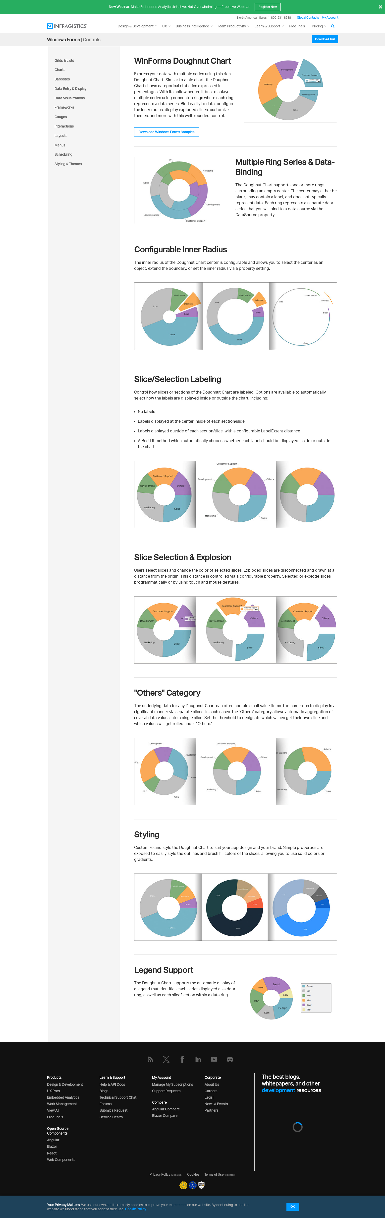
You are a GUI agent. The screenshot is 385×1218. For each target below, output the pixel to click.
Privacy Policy (160, 1174)
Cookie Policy (135, 1209)
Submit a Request (113, 1110)
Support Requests (166, 1091)
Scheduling (63, 154)
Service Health (111, 1117)
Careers (211, 1091)
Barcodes (62, 79)
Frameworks (64, 107)
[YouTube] (214, 1059)
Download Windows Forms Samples (166, 132)
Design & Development (65, 1084)
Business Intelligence (192, 26)
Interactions (64, 126)
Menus (60, 145)
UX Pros (53, 1091)
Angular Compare (166, 1109)
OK (292, 1207)
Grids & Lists (64, 60)
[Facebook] (182, 1059)
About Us (212, 1084)
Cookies (193, 1174)
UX (164, 26)
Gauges (61, 117)
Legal (209, 1097)
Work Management (62, 1104)
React (51, 1153)
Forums (105, 1104)
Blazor (52, 1146)
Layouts (61, 136)
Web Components (61, 1159)
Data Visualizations (70, 98)
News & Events (216, 1104)
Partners (211, 1110)
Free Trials (297, 26)
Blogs (104, 1091)
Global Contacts (308, 17)
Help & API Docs (112, 1084)
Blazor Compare (164, 1115)
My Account (330, 17)
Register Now (268, 7)
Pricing (317, 26)
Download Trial (325, 39)
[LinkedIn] (198, 1059)
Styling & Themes (68, 164)
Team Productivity (232, 26)
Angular (53, 1140)
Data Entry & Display (70, 88)
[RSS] (150, 1059)
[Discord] (230, 1059)
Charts (60, 70)
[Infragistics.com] (72, 26)
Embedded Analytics (63, 1097)
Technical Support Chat (118, 1097)
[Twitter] (166, 1059)
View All (53, 1110)
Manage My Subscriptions (172, 1084)
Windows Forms (63, 39)
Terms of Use (213, 1174)
